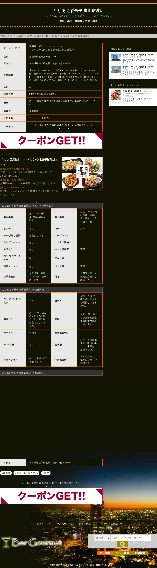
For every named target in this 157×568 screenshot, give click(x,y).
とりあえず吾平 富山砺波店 (75, 35)
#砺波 (46, 473)
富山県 (19, 35)
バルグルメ (7, 35)
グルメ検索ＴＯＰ (88, 523)
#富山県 (6, 473)
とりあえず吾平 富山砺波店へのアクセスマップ (51, 417)
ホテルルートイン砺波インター (138, 54)
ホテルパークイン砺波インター (138, 67)
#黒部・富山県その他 (26, 473)
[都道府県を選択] (102, 538)
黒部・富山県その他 (37, 35)
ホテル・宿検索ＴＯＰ (113, 523)
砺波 (54, 35)
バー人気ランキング (65, 523)
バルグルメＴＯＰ (41, 523)
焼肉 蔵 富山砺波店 (132, 91)
